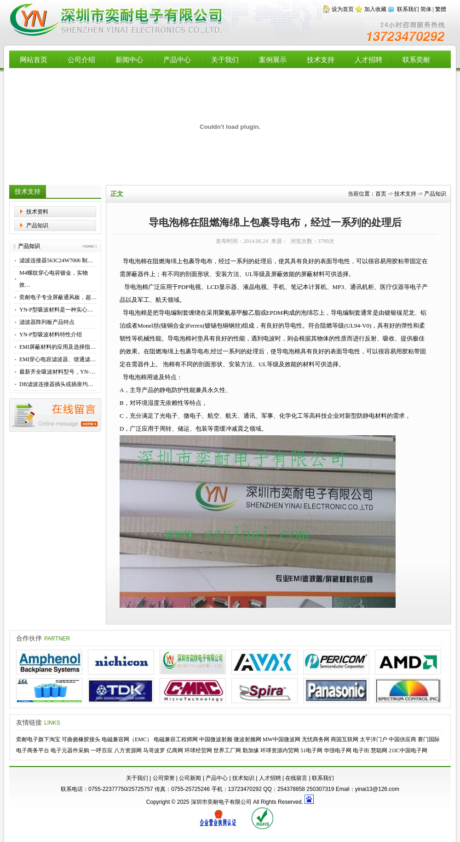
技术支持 (320, 59)
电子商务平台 (32, 750)
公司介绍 (81, 59)
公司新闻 (190, 778)
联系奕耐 (416, 59)
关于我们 (225, 59)
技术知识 (243, 778)
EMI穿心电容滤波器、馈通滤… (57, 359)
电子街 (361, 750)
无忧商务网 (315, 739)
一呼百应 (102, 750)
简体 (425, 9)
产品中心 (177, 59)
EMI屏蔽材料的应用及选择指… (57, 347)
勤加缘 (250, 750)
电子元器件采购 (70, 750)
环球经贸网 (198, 750)
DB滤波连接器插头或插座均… (56, 384)
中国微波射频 (215, 739)
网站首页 (33, 59)
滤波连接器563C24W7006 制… (56, 260)
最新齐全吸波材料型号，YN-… (57, 372)
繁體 (440, 9)
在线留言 (296, 778)
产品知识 (37, 225)
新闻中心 (129, 59)
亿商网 (175, 750)
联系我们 (408, 9)
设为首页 (343, 9)
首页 (380, 193)
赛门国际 (429, 739)
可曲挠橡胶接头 (81, 739)
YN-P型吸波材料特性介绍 (50, 334)
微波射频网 (247, 739)
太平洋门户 (373, 739)
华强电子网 (337, 750)
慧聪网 (379, 750)
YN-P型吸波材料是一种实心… (56, 309)
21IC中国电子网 (408, 750)
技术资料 (37, 211)
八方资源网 (128, 750)
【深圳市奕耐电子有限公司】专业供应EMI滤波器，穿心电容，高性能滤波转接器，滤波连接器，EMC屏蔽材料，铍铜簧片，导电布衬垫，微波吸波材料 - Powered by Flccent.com (116, 20)
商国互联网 (344, 739)
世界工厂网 (227, 750)
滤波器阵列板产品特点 (47, 322)
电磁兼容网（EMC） (127, 739)
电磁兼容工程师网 (176, 739)
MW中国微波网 (281, 739)
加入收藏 (375, 9)
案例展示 (273, 59)
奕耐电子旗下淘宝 (38, 739)
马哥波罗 (154, 750)
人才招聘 (368, 59)
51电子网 (311, 750)
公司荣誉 (164, 778)
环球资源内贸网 (279, 750)
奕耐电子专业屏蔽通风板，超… (58, 297)
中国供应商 (402, 739)
